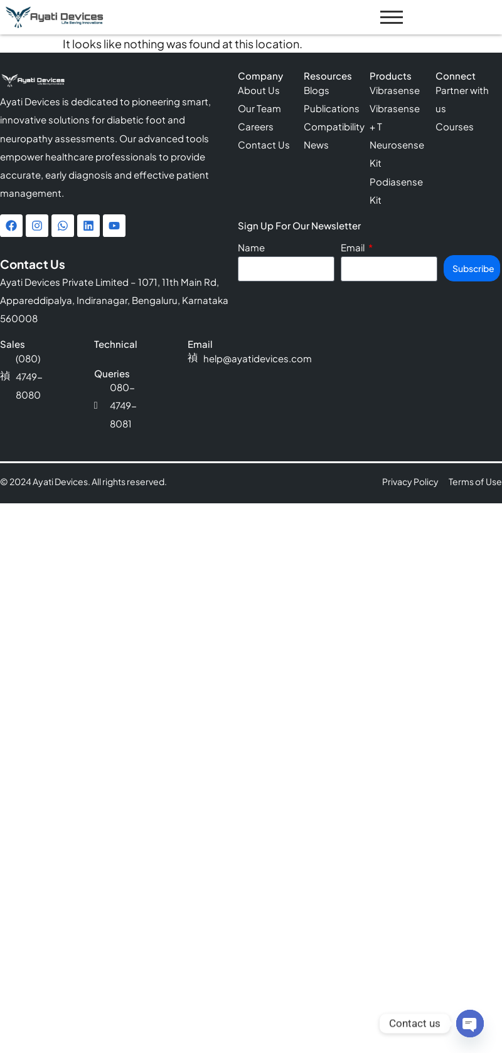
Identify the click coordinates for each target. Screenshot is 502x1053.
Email (353, 248)
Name (251, 248)
